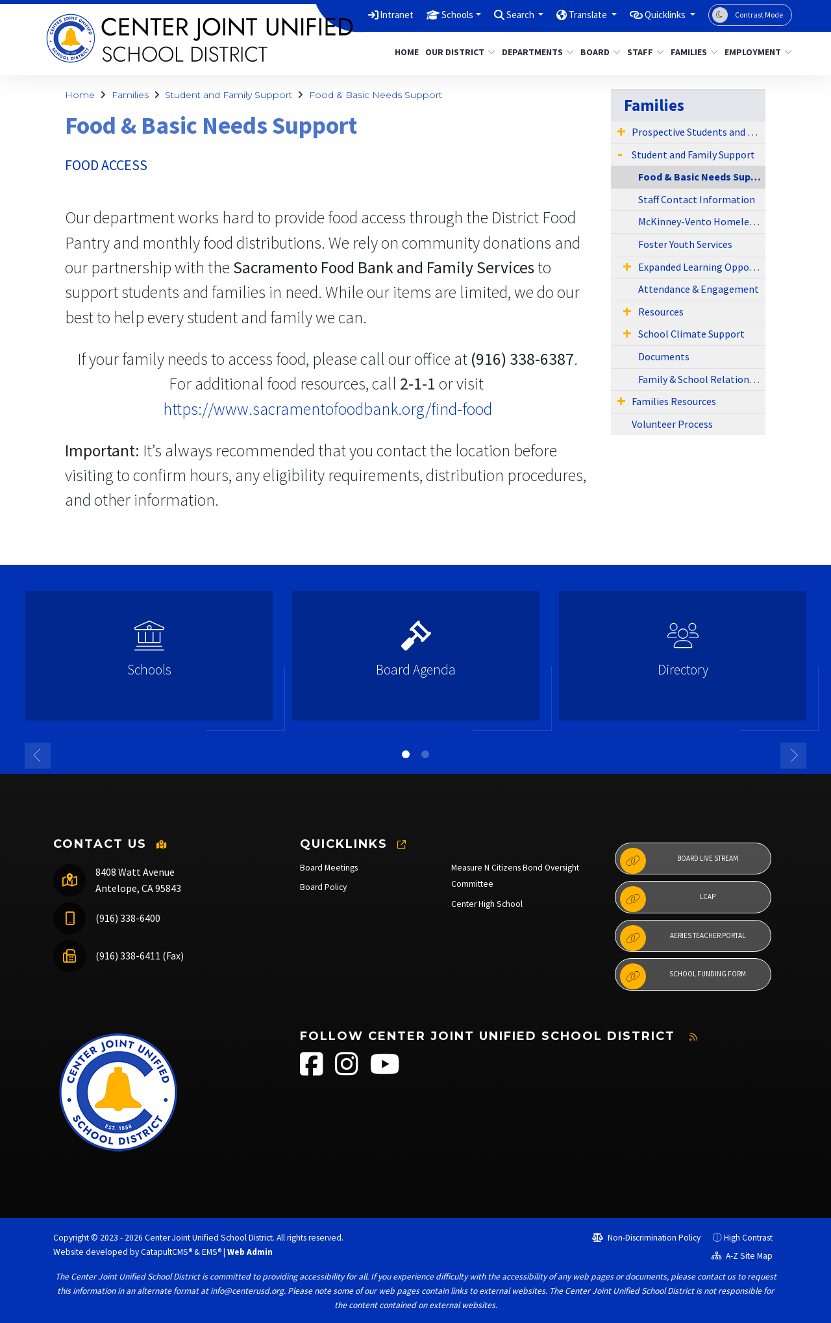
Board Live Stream (679, 861)
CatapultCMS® (166, 1251)
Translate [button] (574, 14)
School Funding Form (683, 976)
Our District (456, 52)
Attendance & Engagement (698, 288)
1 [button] (405, 754)
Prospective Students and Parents (698, 131)
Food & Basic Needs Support (375, 95)
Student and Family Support (228, 95)
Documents (663, 356)
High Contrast (748, 1237)
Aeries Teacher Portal (682, 938)
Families (692, 52)
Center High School (487, 903)
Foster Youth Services (685, 244)
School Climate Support (691, 333)
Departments (534, 52)
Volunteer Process (672, 423)
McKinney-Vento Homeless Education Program (701, 221)
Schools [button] (427, 14)
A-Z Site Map (742, 1255)
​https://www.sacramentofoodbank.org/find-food (327, 409)
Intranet (360, 14)
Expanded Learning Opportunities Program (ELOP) (701, 266)
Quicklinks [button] (660, 14)
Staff (643, 52)
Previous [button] (38, 756)
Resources (661, 311)
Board (598, 52)
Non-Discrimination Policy (646, 1237)
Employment (755, 52)
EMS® (211, 1251)
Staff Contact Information (696, 199)
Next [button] (793, 756)
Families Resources (674, 401)
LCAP (667, 899)
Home (405, 52)
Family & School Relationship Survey (701, 379)
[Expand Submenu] (621, 131)
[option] (149, 661)
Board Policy (323, 887)
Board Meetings (329, 867)
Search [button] (498, 14)
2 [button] (425, 754)
